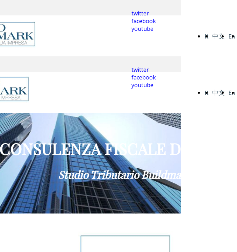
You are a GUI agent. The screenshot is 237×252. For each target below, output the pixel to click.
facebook (143, 21)
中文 (218, 36)
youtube (142, 29)
